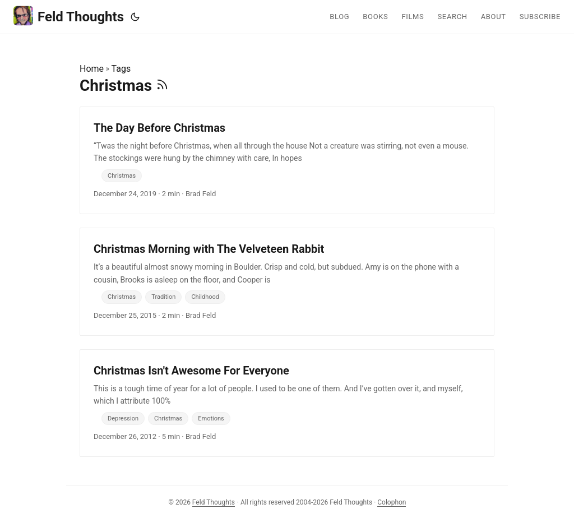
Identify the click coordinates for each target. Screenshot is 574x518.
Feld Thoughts (68, 16)
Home (92, 68)
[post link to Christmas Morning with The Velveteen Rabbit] (287, 281)
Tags (121, 68)
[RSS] (162, 85)
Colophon (391, 502)
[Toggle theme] (135, 17)
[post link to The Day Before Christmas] (287, 160)
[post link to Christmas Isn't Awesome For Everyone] (287, 403)
